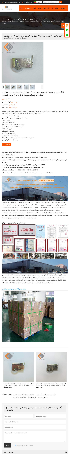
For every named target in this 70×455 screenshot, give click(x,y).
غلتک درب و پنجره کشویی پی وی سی (23, 394)
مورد (39, 8)
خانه (21, 8)
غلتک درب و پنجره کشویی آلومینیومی (46, 394)
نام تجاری (5, 99)
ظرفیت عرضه (13, 107)
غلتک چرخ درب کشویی (19, 397)
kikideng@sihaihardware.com (12, 2)
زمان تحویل (11, 105)
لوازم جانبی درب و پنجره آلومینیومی (23, 19)
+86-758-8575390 (28, 2)
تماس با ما (55, 8)
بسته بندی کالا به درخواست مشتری (14, 289)
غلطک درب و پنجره (40, 19)
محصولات (28, 8)
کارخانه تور (46, 8)
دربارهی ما (63, 8)
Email (6, 145)
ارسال (7, 445)
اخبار (34, 8)
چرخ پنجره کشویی (43, 397)
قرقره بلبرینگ (32, 397)
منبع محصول (14, 102)
